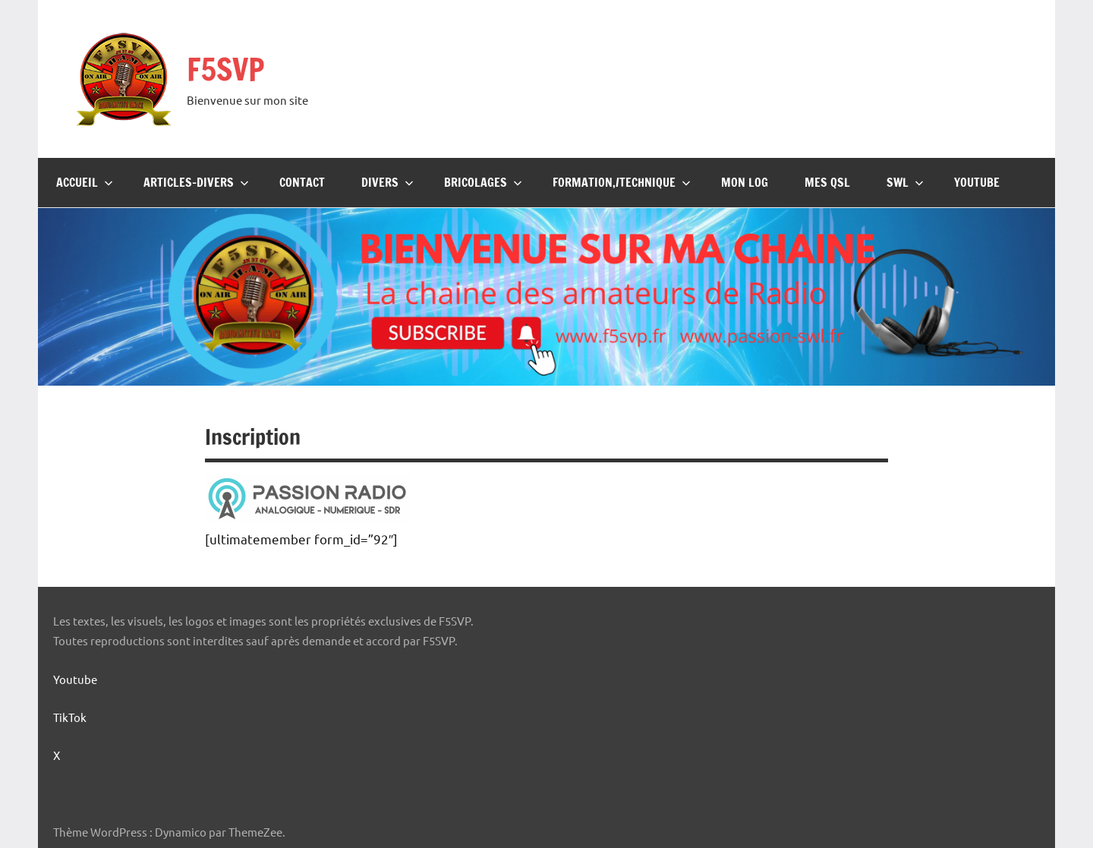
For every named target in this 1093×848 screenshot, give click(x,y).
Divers (387, 182)
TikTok (70, 717)
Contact (302, 182)
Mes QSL (827, 182)
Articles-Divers (196, 182)
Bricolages (483, 182)
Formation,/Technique (622, 182)
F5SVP (225, 68)
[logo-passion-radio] (307, 517)
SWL (905, 182)
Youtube (977, 182)
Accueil (84, 182)
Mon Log (744, 182)
